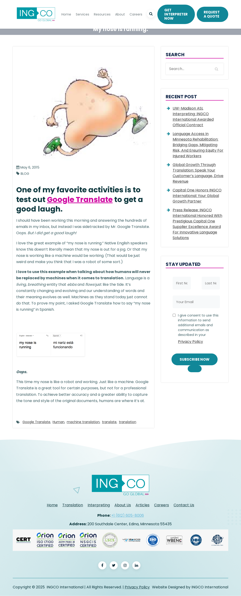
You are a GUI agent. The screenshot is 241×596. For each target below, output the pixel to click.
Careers (136, 14)
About (120, 14)
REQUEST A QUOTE (212, 14)
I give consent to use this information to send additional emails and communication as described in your (198, 329)
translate (109, 422)
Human (58, 422)
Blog (25, 173)
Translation (72, 505)
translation (127, 422)
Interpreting (99, 505)
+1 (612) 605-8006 (127, 515)
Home (66, 14)
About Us (122, 505)
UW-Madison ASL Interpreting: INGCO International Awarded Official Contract (193, 117)
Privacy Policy (190, 341)
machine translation (83, 422)
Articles (142, 505)
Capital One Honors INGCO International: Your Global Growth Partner (197, 195)
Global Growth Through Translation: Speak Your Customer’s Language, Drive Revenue (198, 173)
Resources (102, 14)
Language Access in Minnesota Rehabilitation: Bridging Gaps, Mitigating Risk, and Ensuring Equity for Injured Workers (198, 145)
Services (82, 14)
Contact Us (184, 505)
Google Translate (80, 199)
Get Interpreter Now (176, 14)
